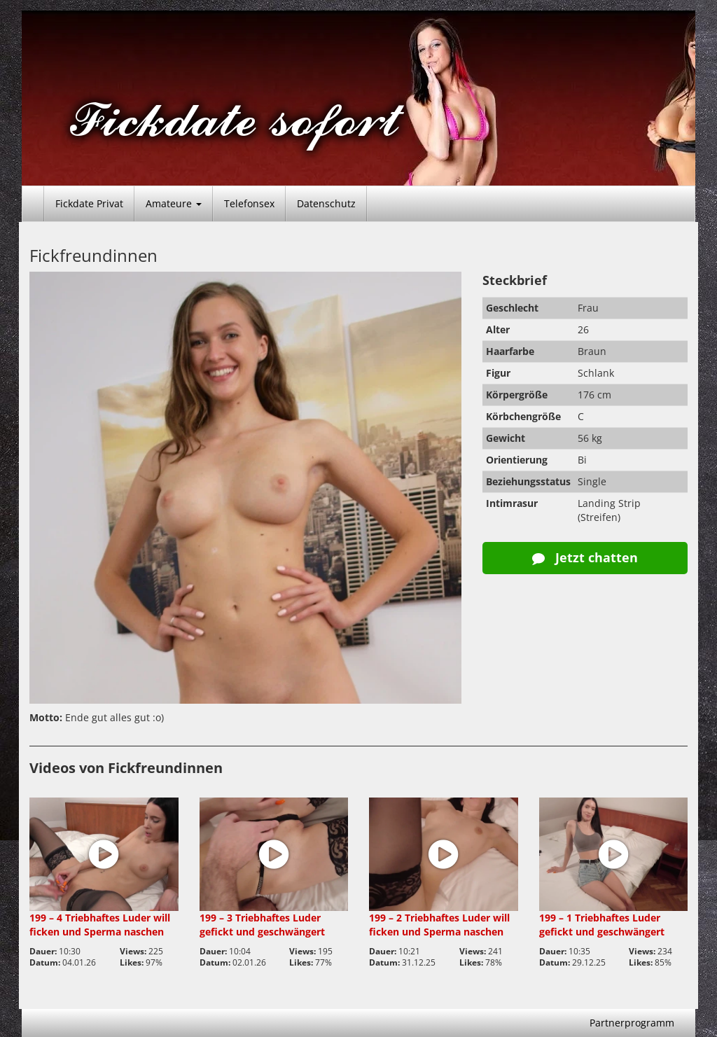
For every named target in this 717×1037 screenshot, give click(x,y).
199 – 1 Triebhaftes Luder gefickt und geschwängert (601, 924)
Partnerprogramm (632, 1022)
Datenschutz (326, 203)
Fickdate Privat (89, 203)
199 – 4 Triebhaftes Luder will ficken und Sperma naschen (99, 924)
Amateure (174, 203)
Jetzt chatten (585, 557)
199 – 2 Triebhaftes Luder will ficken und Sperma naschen (439, 924)
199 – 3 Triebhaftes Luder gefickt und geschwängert (262, 924)
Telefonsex (249, 203)
